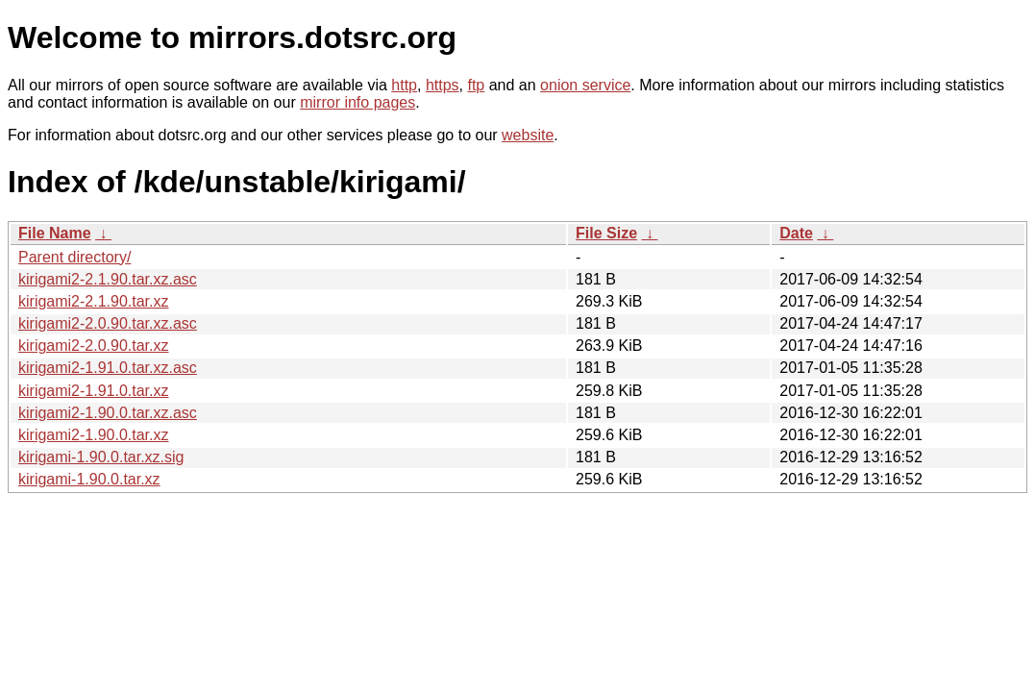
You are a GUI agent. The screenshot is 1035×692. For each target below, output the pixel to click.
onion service (585, 85)
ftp (475, 85)
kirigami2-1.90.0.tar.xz (93, 435)
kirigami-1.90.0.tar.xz (89, 479)
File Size (606, 233)
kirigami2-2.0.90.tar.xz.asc (107, 323)
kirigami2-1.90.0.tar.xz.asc (107, 413)
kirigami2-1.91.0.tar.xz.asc (107, 367)
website (528, 135)
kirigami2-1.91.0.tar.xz (93, 391)
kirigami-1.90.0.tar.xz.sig (101, 457)
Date (796, 233)
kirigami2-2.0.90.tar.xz (93, 345)
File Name (54, 233)
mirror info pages (357, 102)
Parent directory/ (74, 257)
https (442, 85)
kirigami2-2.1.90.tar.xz (93, 301)
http (404, 85)
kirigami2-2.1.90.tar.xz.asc (107, 279)
